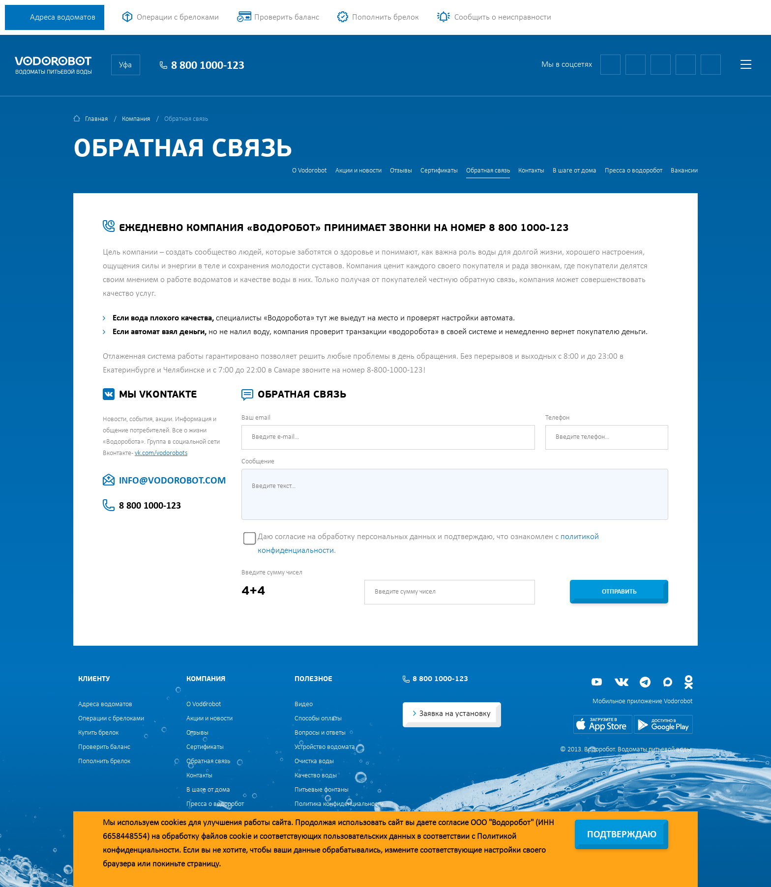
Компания (136, 119)
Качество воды (316, 775)
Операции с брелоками (178, 17)
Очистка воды (314, 761)
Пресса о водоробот (633, 170)
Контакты (531, 170)
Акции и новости (358, 170)
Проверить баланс (286, 17)
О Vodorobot (309, 170)
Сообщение (257, 461)
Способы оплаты (318, 718)
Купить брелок (98, 733)
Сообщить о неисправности (502, 17)
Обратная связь (488, 170)
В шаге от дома (574, 170)
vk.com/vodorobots (161, 453)
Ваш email (255, 418)
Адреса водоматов (62, 17)
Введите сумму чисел (271, 572)
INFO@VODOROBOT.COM (172, 481)
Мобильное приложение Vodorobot (643, 701)
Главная (96, 119)
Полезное (313, 679)
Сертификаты (439, 170)
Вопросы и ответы (320, 733)
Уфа (125, 65)
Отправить (619, 592)
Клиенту (94, 679)
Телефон (557, 418)
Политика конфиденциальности (339, 804)
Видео (304, 704)
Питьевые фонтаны (322, 790)
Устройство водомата (325, 747)
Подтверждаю (621, 835)
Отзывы (401, 170)
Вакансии (684, 170)
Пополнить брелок (385, 17)
